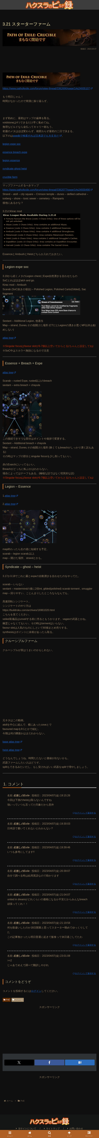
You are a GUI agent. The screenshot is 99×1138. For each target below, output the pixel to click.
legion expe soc (12, 144)
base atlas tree (12, 741)
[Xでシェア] (19, 1062)
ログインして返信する (84, 813)
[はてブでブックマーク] (80, 1062)
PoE (7, 1000)
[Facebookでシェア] (49, 1062)
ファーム (17, 1000)
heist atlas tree (12, 750)
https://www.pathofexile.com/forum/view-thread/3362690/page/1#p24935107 (48, 88)
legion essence (11, 160)
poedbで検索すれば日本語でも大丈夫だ (37, 135)
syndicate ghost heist (15, 168)
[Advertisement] (49, 60)
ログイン (36, 991)
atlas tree (9, 337)
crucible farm (10, 177)
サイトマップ (52, 1128)
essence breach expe (15, 152)
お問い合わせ (75, 1128)
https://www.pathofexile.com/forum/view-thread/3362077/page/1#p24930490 (48, 189)
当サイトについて (26, 1128)
